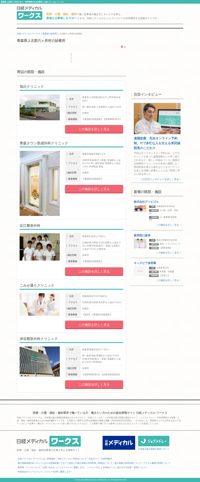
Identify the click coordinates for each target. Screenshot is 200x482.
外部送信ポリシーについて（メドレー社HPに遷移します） (45, 472)
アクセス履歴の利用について (156, 463)
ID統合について (105, 463)
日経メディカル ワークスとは (31, 459)
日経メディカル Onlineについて (72, 459)
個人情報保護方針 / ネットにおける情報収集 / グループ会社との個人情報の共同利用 (57, 463)
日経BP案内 (106, 459)
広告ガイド (94, 459)
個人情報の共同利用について (127, 463)
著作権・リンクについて (29, 467)
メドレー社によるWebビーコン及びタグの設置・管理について (117, 467)
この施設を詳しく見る (94, 129)
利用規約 (51, 459)
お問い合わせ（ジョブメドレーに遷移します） (64, 467)
